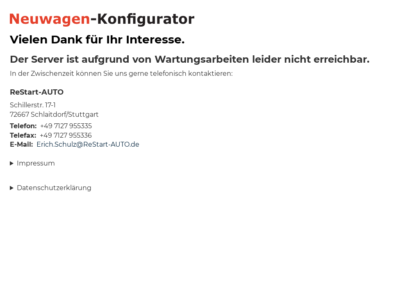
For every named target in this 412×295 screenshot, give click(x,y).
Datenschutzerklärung (54, 188)
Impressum (36, 163)
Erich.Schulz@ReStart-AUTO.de (87, 144)
